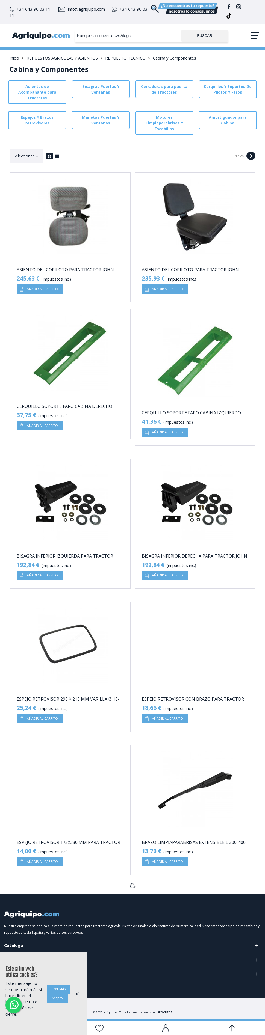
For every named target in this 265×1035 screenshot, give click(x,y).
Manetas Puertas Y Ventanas (100, 120)
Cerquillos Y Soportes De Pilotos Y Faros (228, 89)
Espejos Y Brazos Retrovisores (37, 120)
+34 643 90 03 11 (30, 9)
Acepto (57, 998)
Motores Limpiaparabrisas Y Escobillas (164, 123)
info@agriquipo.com (81, 9)
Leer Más (59, 988)
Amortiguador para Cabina (228, 120)
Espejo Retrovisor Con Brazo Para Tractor (193, 699)
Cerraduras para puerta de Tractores (164, 89)
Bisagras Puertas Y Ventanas (100, 89)
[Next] (250, 156)
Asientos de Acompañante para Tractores (37, 92)
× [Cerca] (77, 993)
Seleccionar (26, 156)
